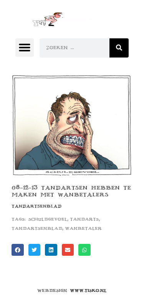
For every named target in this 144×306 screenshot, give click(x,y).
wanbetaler (83, 228)
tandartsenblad (37, 228)
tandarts (84, 219)
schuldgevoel (47, 219)
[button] (24, 47)
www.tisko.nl (88, 290)
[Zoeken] (119, 48)
